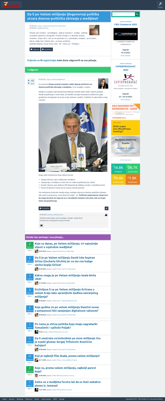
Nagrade (81, 6)
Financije (59, 315)
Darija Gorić (59, 214)
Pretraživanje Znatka (126, 160)
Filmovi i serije (61, 360)
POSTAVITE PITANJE (56, 6)
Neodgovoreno (35, 6)
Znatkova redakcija (129, 153)
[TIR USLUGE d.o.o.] (125, 119)
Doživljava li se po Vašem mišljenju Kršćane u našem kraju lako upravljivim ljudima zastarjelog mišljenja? (66, 293)
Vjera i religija (61, 301)
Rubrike (45, 6)
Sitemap (61, 399)
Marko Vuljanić (72, 360)
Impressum (119, 153)
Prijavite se (33, 60)
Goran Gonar (64, 332)
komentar (51, 214)
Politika (50, 26)
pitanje (39, 26)
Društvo (59, 269)
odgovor (49, 79)
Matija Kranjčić (72, 301)
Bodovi (37, 399)
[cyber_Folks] (125, 134)
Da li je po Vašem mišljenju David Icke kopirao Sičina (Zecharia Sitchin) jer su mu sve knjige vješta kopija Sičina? (65, 261)
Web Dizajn (60, 375)
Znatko (46, 28)
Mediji (59, 251)
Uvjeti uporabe (46, 399)
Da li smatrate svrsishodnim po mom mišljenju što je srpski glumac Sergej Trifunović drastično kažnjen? (68, 342)
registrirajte (49, 60)
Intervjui (11, 399)
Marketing (20, 399)
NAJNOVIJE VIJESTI (126, 148)
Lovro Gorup (70, 375)
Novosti (25, 6)
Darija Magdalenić (59, 79)
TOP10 (73, 6)
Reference (29, 399)
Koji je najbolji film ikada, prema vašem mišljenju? (67, 356)
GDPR (55, 399)
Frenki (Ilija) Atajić (60, 26)
